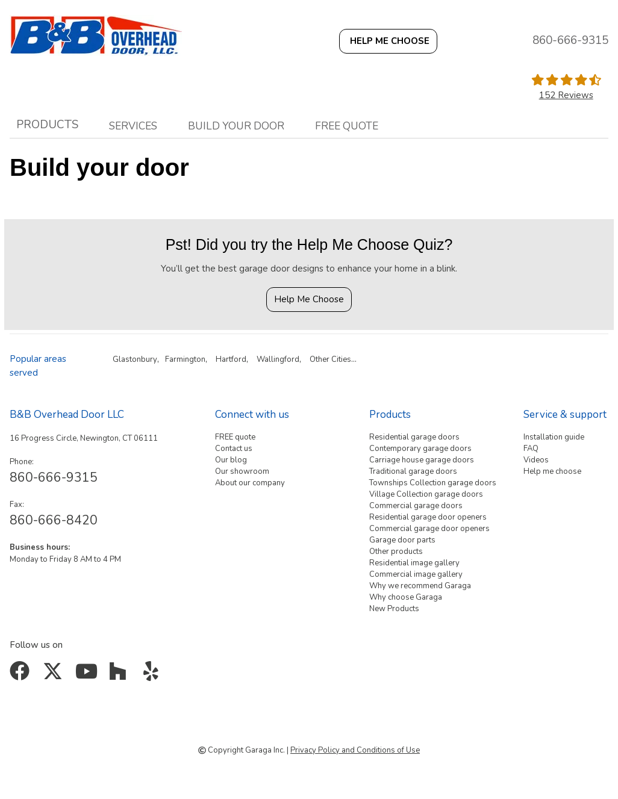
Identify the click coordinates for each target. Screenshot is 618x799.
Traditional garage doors (413, 471)
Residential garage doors (414, 437)
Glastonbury (135, 359)
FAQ (530, 448)
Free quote (346, 126)
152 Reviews (566, 95)
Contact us (233, 448)
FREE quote (235, 437)
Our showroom (242, 471)
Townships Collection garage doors (432, 482)
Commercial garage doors (416, 505)
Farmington (185, 359)
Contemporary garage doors (420, 448)
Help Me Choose (309, 299)
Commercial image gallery (416, 574)
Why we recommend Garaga (420, 585)
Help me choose (552, 471)
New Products (394, 608)
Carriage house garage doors (421, 460)
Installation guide (553, 437)
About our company (250, 482)
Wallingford (278, 359)
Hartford (231, 359)
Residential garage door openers (428, 517)
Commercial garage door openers (429, 528)
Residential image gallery (414, 563)
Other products (396, 551)
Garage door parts (402, 540)
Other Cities (330, 359)
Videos (536, 460)
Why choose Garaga (405, 597)
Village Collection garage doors (426, 494)
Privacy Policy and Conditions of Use (355, 750)
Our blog (231, 460)
